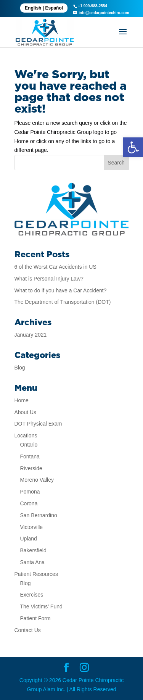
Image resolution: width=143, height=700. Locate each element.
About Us (25, 412)
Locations (25, 435)
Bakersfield (33, 550)
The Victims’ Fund (41, 606)
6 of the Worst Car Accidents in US (55, 267)
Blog (19, 368)
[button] (133, 147)
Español (54, 8)
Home (21, 400)
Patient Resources (36, 574)
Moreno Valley (37, 480)
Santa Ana (32, 562)
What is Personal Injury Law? (49, 279)
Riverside (31, 468)
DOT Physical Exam (38, 424)
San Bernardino (38, 515)
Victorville (31, 527)
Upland (28, 538)
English (33, 8)
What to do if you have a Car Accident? (60, 290)
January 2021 (30, 335)
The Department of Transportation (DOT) (62, 302)
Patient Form (35, 618)
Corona (29, 503)
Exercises (31, 595)
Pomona (30, 492)
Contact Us (27, 630)
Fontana (30, 456)
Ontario (29, 445)
